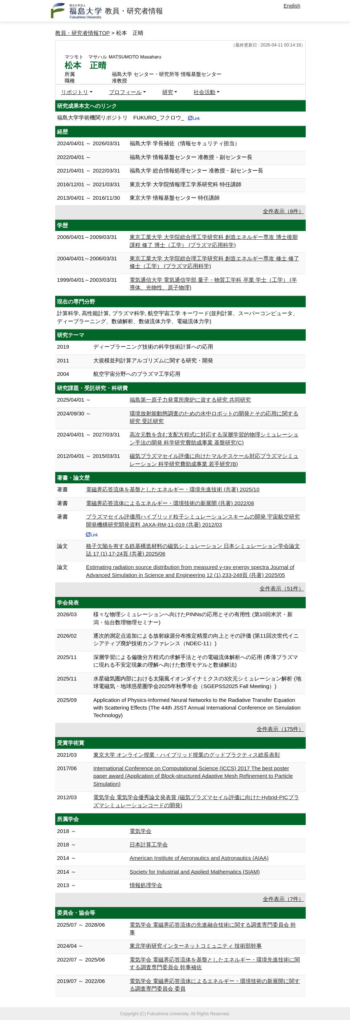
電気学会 (140, 831)
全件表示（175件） (280, 729)
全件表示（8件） (283, 211)
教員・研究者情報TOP (82, 33)
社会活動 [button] (204, 92)
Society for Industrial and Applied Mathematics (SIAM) (195, 872)
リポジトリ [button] (74, 92)
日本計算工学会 (149, 844)
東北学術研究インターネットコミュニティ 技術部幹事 (196, 946)
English (292, 6)
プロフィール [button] (125, 92)
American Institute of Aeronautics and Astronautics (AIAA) (199, 858)
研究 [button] (167, 92)
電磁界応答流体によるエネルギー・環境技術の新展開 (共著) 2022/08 (170, 503)
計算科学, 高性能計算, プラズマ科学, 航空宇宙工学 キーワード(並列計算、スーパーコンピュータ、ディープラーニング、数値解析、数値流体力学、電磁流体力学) (177, 317)
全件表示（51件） (282, 588)
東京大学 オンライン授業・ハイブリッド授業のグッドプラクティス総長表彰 (186, 755)
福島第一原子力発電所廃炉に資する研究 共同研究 (190, 400)
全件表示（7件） (283, 899)
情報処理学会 (146, 885)
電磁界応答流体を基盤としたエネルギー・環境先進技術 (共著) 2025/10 (173, 489)
